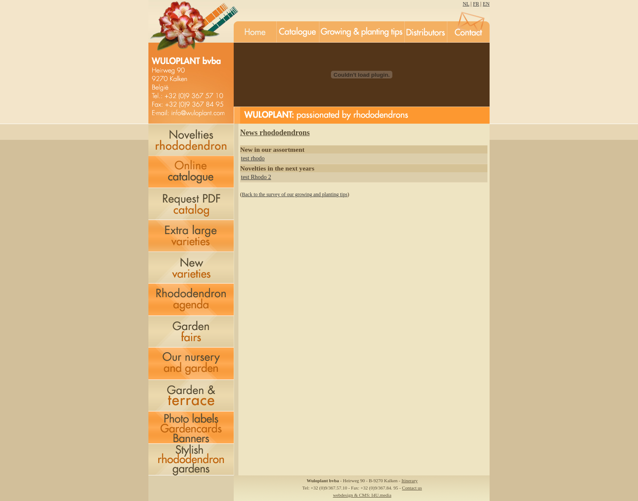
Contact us (412, 487)
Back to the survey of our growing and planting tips (295, 194)
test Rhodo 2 (256, 177)
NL (466, 4)
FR (476, 4)
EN (486, 4)
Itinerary (409, 480)
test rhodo (253, 158)
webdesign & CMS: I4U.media (362, 495)
